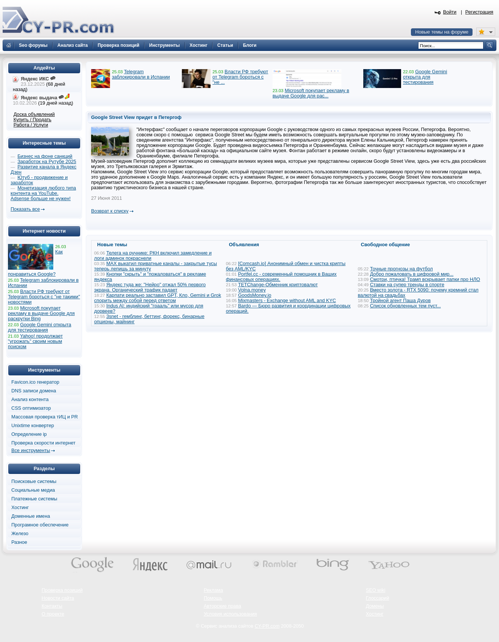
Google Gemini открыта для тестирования (425, 77)
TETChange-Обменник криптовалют (278, 284)
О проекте (53, 614)
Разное (19, 542)
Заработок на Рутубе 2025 (46, 161)
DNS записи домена (33, 391)
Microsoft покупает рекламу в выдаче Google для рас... (311, 93)
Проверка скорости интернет (43, 443)
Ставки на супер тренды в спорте (407, 284)
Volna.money (252, 290)
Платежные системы (34, 499)
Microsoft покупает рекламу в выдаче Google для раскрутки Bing (41, 313)
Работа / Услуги (31, 125)
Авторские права (222, 606)
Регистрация (479, 12)
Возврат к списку (110, 211)
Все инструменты (30, 450)
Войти (450, 12)
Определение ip (29, 434)
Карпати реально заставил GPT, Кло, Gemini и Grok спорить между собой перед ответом (157, 298)
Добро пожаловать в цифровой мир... (412, 274)
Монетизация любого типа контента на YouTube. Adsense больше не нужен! (43, 193)
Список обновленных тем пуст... (405, 306)
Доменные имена (30, 516)
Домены (375, 606)
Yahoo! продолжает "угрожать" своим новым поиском (35, 341)
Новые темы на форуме (441, 32)
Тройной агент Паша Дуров (400, 300)
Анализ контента (30, 399)
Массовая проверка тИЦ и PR (44, 417)
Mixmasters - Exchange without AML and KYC (287, 300)
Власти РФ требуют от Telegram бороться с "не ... (240, 77)
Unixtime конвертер (32, 425)
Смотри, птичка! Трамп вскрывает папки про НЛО (425, 279)
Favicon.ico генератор (35, 382)
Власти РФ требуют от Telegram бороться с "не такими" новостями (44, 297)
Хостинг (20, 507)
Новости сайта (58, 598)
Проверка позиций (62, 590)
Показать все (25, 209)
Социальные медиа (33, 490)
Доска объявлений (34, 114)
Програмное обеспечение (39, 525)
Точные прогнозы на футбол (401, 269)
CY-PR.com (267, 626)
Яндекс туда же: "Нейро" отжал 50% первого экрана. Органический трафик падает (150, 287)
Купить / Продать (32, 119)
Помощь (213, 598)
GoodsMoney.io (254, 295)
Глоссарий (377, 598)
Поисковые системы (33, 481)
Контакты (52, 606)
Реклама (213, 590)
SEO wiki (375, 590)
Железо (19, 533)
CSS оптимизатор (31, 408)
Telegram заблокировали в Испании (141, 74)
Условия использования (230, 614)
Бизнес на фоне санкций (44, 156)
